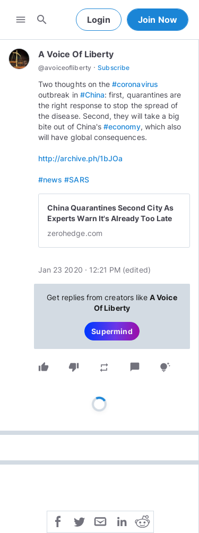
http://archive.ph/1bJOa (80, 158)
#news (50, 179)
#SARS (76, 179)
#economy (121, 126)
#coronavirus (135, 84)
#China (92, 94)
